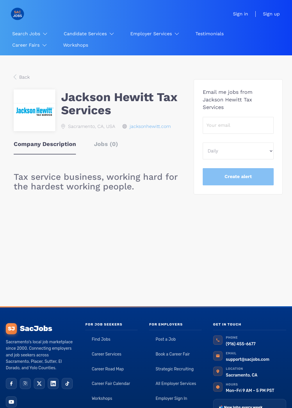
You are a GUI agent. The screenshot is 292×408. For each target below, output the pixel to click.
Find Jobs (101, 339)
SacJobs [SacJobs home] (29, 328)
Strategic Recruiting (175, 369)
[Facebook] (11, 383)
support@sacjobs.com (247, 359)
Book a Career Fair (173, 354)
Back (24, 77)
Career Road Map (108, 369)
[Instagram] (25, 383)
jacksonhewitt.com (150, 126)
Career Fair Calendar (111, 383)
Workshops (102, 398)
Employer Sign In (171, 398)
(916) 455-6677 (241, 344)
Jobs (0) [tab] (106, 143)
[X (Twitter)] (39, 383)
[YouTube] (11, 401)
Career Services (106, 354)
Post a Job (166, 339)
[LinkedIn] (53, 383)
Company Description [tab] (45, 143)
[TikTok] (67, 383)
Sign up (271, 14)
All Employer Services (176, 383)
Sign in (240, 14)
